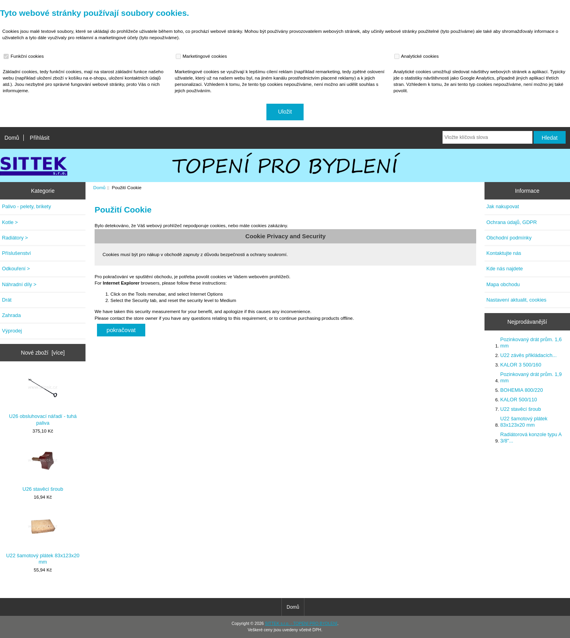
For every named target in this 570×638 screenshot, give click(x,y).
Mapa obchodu (503, 284)
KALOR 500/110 (518, 400)
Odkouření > (16, 269)
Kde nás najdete (504, 269)
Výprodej (12, 331)
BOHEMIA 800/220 (521, 390)
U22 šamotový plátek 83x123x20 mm (43, 537)
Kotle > (10, 222)
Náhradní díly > (19, 284)
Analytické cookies (417, 56)
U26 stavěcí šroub (43, 468)
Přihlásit (39, 138)
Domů (11, 138)
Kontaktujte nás (503, 253)
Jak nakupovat (502, 206)
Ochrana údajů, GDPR (511, 222)
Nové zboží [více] (43, 352)
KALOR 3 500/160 (521, 365)
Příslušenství (16, 253)
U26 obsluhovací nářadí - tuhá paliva (43, 398)
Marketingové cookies (202, 56)
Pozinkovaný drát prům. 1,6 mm (531, 342)
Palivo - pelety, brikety (26, 206)
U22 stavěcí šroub (520, 409)
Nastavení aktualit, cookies (516, 300)
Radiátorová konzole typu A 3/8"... (531, 437)
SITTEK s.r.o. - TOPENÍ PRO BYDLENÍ (301, 623)
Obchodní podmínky (509, 238)
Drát (6, 300)
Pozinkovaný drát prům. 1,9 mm (531, 377)
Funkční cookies (25, 56)
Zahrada (11, 315)
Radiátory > (15, 238)
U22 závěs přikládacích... (528, 355)
